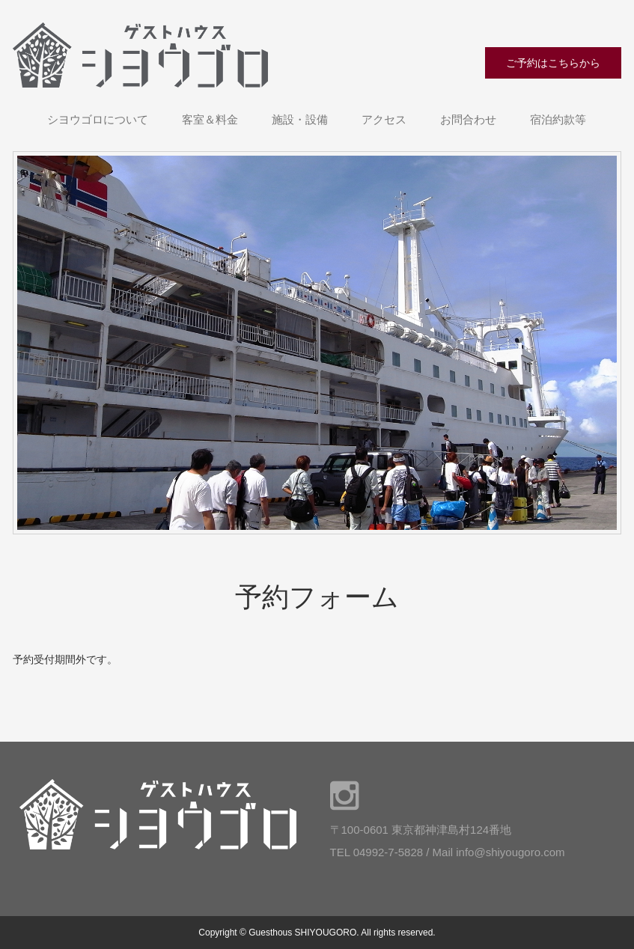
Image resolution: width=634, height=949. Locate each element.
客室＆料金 (210, 119)
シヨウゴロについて (97, 119)
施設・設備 (300, 119)
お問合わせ (468, 119)
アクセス (384, 119)
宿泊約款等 (558, 119)
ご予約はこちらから (553, 63)
